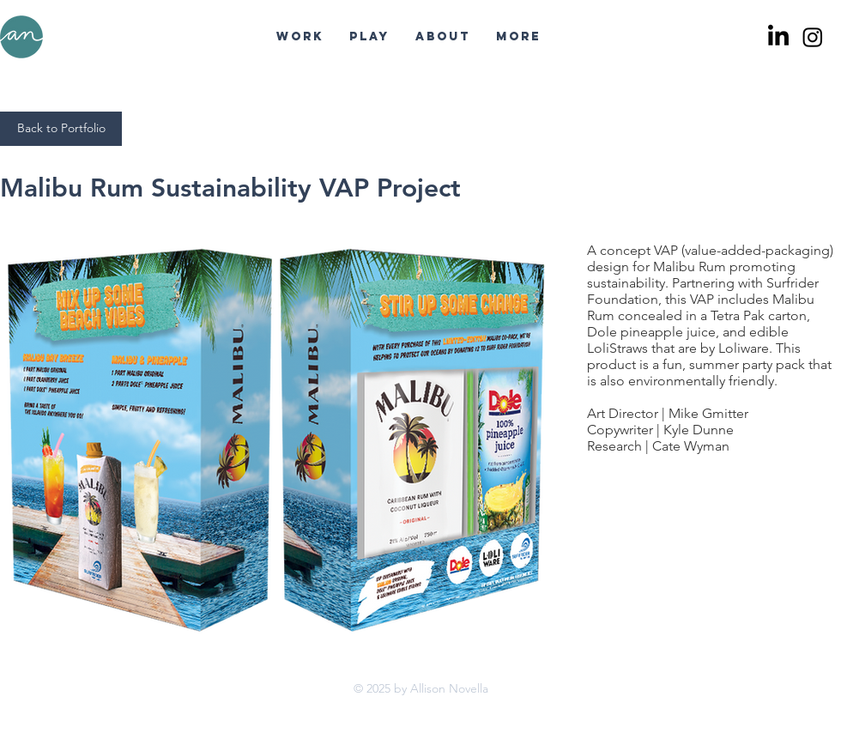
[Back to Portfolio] (61, 129)
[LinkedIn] (778, 37)
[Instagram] (813, 37)
